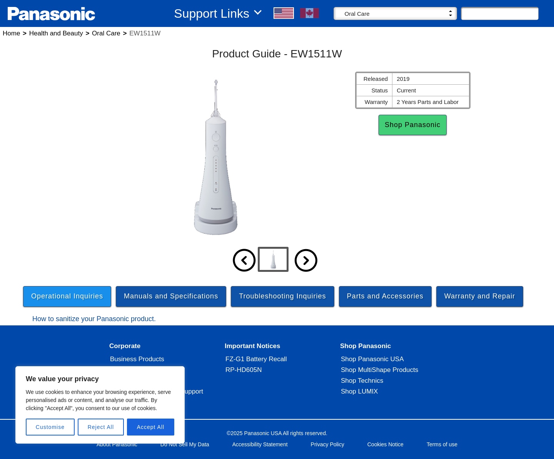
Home (11, 33)
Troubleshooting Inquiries (282, 296)
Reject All (101, 427)
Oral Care (106, 33)
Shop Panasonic (413, 125)
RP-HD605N (243, 373)
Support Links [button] (211, 13)
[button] (284, 13)
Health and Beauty (56, 33)
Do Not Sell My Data (184, 448)
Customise (50, 427)
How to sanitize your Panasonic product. (94, 321)
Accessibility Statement (260, 448)
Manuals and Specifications (171, 296)
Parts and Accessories (385, 296)
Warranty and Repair (479, 296)
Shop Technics (362, 384)
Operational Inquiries (67, 296)
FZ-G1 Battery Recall (256, 362)
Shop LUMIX (359, 395)
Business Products (137, 362)
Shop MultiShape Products (379, 373)
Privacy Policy (327, 448)
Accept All (150, 427)
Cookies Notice (385, 448)
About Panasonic (117, 448)
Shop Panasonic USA (372, 362)
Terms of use (442, 448)
